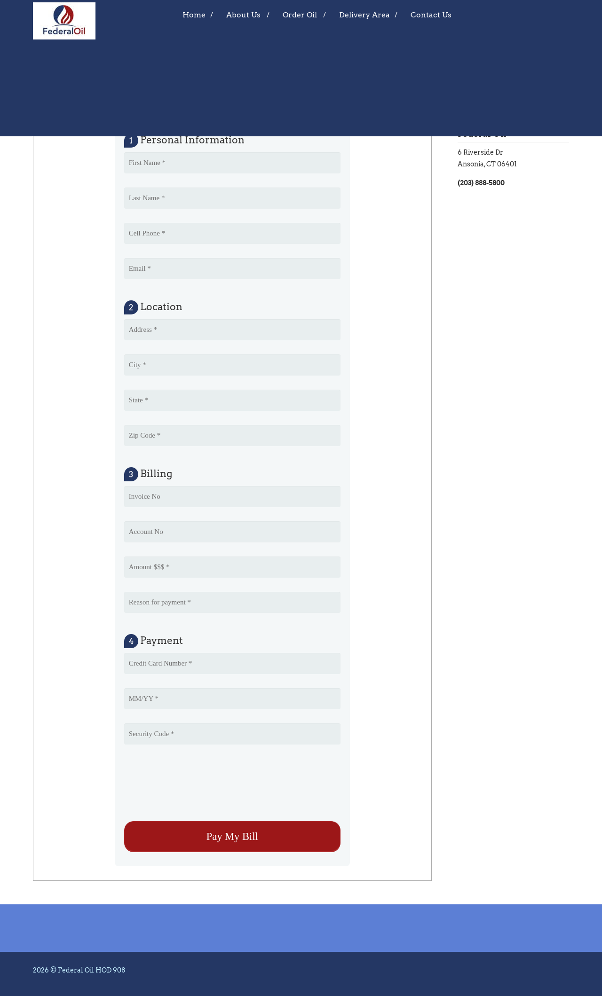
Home (194, 14)
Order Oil (300, 14)
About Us (243, 14)
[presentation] (195, 784)
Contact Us (431, 14)
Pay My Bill (74, 107)
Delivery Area (364, 14)
